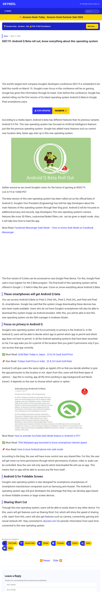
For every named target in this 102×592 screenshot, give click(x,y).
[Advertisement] (51, 61)
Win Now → (92, 26)
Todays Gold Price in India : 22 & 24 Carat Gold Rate (44, 361)
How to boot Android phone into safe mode (40, 449)
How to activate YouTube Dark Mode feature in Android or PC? (47, 435)
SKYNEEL (9, 4)
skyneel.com (49, 521)
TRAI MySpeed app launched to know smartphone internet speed (52, 442)
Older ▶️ (57, 560)
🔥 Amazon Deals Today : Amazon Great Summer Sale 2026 (51, 17)
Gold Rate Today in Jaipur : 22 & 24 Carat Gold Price (45, 354)
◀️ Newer (45, 560)
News (6, 36)
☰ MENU (7, 11)
